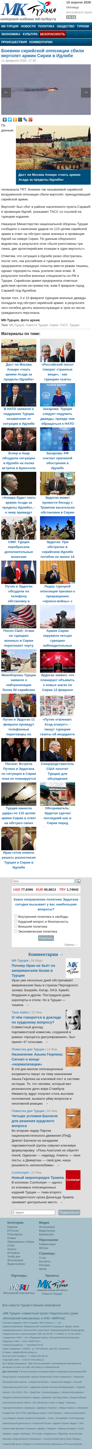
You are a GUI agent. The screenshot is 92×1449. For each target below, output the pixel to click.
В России (13, 1230)
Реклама (44, 1265)
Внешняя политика (32, 926)
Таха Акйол (20, 1012)
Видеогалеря (47, 1230)
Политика (46, 26)
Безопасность (52, 34)
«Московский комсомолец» (21, 1318)
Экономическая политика (37, 931)
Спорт (11, 1245)
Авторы (43, 1247)
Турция (74, 325)
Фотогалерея (15, 1260)
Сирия (54, 325)
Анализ (11, 1249)
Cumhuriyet (21, 1172)
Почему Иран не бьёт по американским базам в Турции (33, 970)
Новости (28, 26)
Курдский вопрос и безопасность (43, 921)
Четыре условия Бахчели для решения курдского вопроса (35, 1121)
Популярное (14, 1234)
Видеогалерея (16, 1263)
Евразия (12, 1226)
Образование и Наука (20, 1241)
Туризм (83, 26)
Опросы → (71, 944)
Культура (30, 34)
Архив (42, 1268)
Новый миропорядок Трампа (38, 1178)
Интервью (13, 1252)
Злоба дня (13, 1256)
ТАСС (64, 325)
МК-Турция (9, 26)
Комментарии (41, 42)
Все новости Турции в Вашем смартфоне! (31, 1305)
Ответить (46, 938)
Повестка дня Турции (28, 1049)
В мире (11, 1238)
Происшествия (14, 42)
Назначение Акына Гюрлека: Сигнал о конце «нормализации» (37, 1059)
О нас (42, 1257)
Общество (66, 26)
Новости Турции (37, 325)
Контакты (45, 1261)
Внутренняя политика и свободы (43, 917)
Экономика (10, 34)
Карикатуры (46, 1234)
